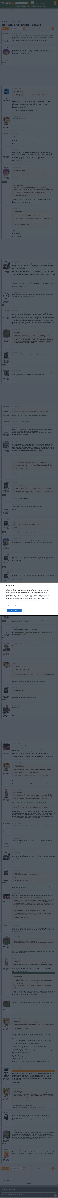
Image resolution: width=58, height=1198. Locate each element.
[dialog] (29, 599)
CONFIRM (14, 610)
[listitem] (29, 606)
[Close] (55, 585)
